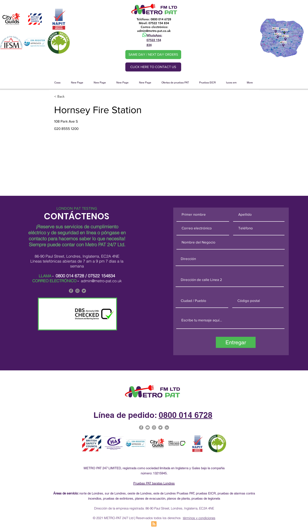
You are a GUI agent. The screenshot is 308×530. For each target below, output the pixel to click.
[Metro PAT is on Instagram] (77, 291)
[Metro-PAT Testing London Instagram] (154, 427)
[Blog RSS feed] (154, 524)
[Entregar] (236, 342)
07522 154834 (101, 275)
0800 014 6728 (70, 275)
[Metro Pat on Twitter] (160, 427)
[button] (175, 82)
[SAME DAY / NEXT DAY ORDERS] (153, 54)
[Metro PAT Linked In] (167, 427)
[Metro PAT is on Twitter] (84, 291)
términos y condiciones (199, 518)
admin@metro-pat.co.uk (154, 31)
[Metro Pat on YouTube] (147, 427)
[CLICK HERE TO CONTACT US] (153, 66)
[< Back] (69, 96)
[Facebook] (71, 291)
